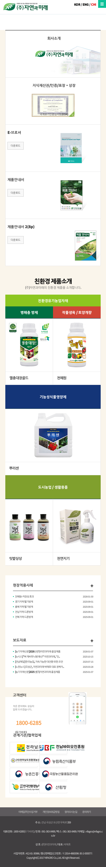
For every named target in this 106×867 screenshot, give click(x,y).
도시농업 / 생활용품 (53, 487)
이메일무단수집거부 (27, 811)
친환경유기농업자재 (53, 300)
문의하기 (86, 811)
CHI (93, 4)
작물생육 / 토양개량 (77, 312)
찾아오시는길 (71, 811)
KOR (77, 4)
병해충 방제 (29, 312)
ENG (86, 4)
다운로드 (15, 145)
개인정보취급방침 (51, 811)
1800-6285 (28, 722)
